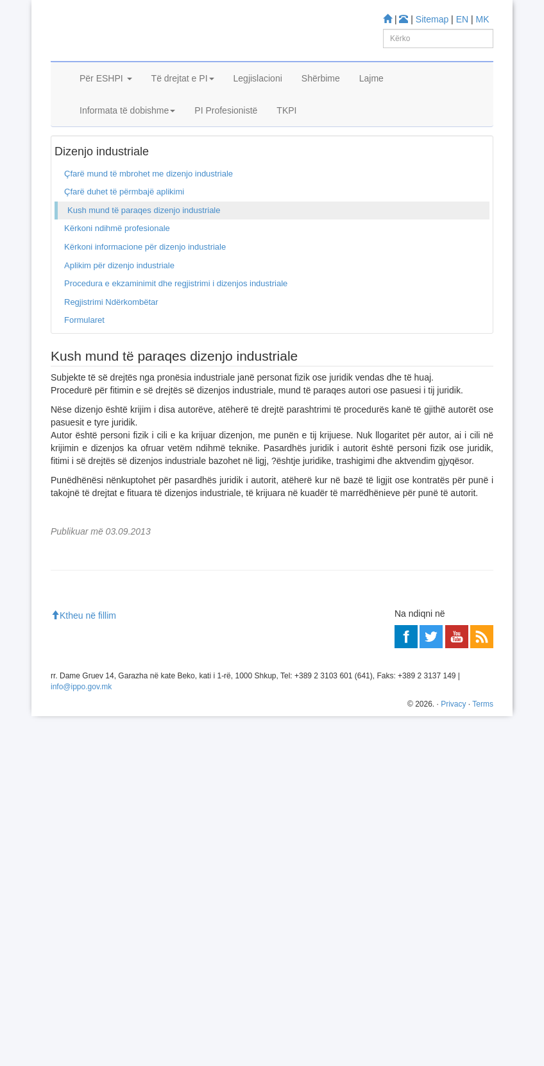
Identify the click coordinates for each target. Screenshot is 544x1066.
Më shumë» (463, 793)
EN (462, 19)
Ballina (71, 179)
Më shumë (76, 862)
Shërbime (321, 114)
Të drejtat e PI (182, 114)
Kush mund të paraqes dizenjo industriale (143, 268)
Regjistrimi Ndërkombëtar (111, 360)
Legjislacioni (258, 114)
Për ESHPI (106, 114)
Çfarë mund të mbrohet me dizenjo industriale (148, 232)
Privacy (453, 1053)
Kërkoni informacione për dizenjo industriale (145, 306)
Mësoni (69, 699)
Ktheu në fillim (83, 965)
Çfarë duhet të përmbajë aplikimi (124, 250)
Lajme (371, 114)
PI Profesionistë (225, 146)
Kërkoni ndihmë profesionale (117, 287)
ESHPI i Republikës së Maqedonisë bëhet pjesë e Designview (191, 768)
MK (482, 19)
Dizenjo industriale (125, 179)
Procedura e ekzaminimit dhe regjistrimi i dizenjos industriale (175, 342)
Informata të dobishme (127, 146)
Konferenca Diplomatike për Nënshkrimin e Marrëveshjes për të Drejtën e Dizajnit (227, 756)
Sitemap (432, 19)
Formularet (84, 379)
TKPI (286, 146)
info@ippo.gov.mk (81, 1035)
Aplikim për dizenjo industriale (119, 324)
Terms (482, 1053)
